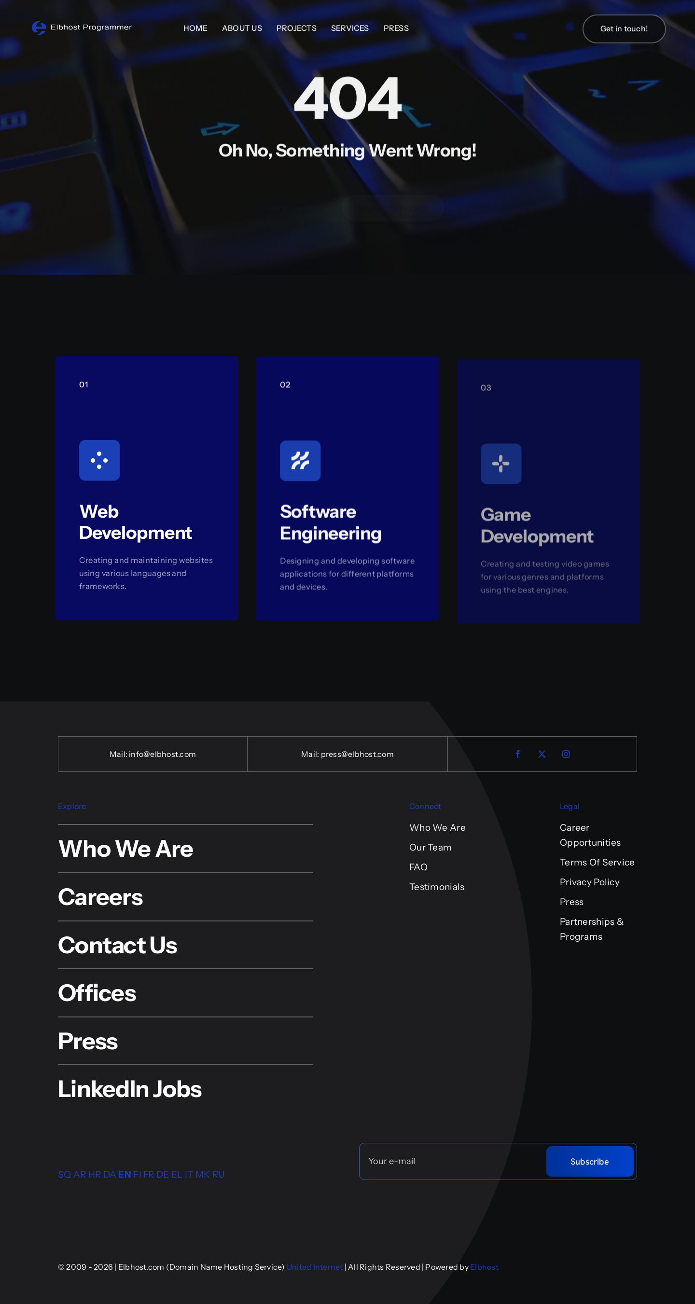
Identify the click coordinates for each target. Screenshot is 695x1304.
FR (148, 1174)
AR (79, 1174)
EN (124, 1174)
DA (110, 1174)
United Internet (315, 1267)
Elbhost (484, 1267)
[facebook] (518, 754)
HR (94, 1174)
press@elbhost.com (357, 754)
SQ (64, 1174)
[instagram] (566, 754)
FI (137, 1174)
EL (177, 1174)
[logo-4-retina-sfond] (82, 23)
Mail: (119, 754)
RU (218, 1174)
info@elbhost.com (162, 754)
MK (202, 1174)
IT (189, 1174)
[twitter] (542, 754)
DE (162, 1174)
